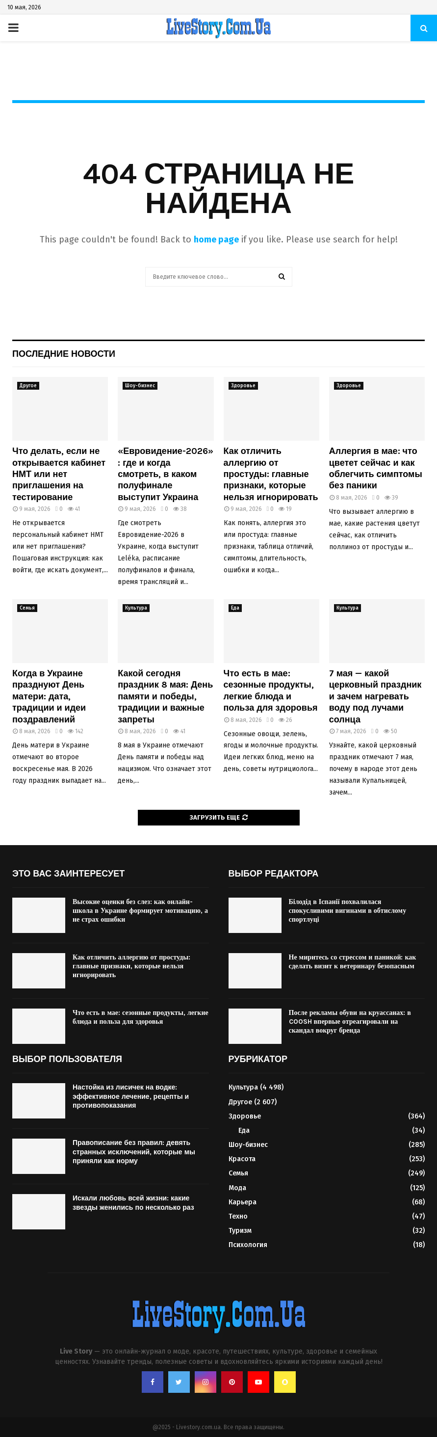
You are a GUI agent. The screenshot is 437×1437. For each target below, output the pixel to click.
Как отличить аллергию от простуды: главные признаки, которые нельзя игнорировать (271, 474)
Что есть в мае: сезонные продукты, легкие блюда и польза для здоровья (271, 690)
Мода (237, 1188)
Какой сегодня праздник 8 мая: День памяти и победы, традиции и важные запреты (165, 696)
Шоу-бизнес (140, 386)
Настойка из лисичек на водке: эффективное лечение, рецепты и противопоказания (131, 1096)
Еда (235, 608)
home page (216, 239)
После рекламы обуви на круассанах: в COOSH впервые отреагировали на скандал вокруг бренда (350, 1022)
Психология (248, 1245)
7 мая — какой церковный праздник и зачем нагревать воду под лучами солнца (375, 696)
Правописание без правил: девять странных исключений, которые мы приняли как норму (134, 1152)
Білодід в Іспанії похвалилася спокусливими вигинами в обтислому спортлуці (348, 911)
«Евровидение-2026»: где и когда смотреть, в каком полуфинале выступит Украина (165, 474)
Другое (28, 386)
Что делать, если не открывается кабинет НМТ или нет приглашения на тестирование (58, 474)
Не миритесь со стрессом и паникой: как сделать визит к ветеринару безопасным (352, 961)
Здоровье (243, 386)
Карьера (243, 1202)
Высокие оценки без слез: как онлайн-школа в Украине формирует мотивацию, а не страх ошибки (140, 911)
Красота (242, 1159)
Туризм (240, 1230)
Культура (136, 608)
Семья (27, 608)
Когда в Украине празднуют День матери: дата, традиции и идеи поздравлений (49, 696)
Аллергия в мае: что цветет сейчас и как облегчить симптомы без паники (375, 468)
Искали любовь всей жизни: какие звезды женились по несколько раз (133, 1202)
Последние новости (63, 353)
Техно (238, 1216)
